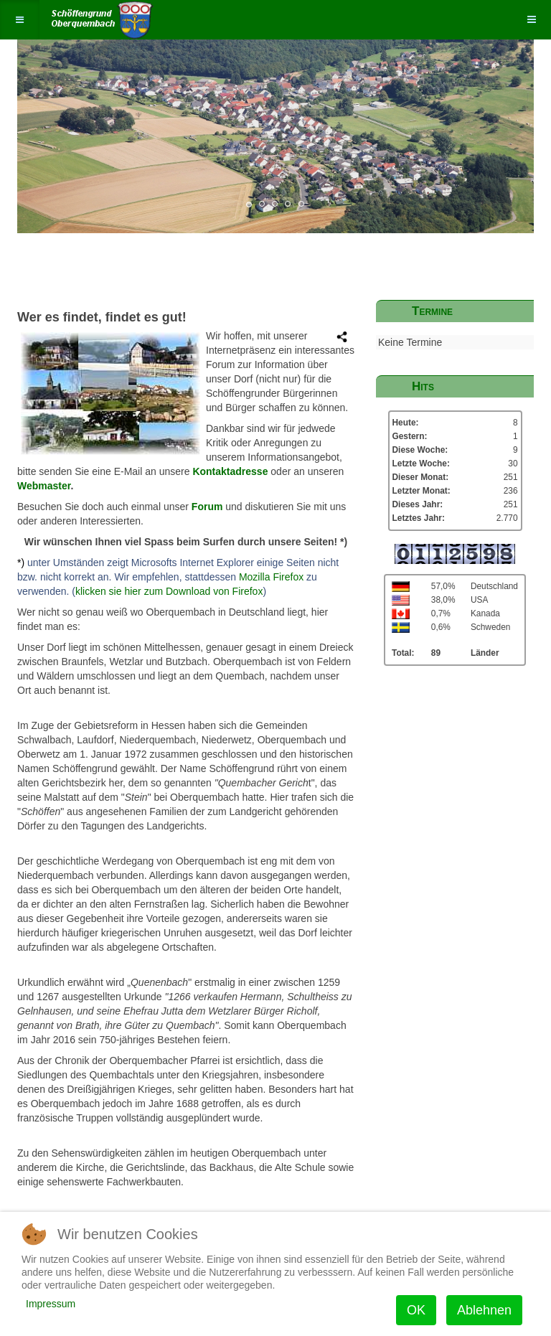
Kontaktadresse (230, 471)
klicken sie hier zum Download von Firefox (169, 591)
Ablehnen (484, 1310)
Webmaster (43, 485)
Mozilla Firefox (269, 577)
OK (416, 1310)
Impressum (50, 1303)
